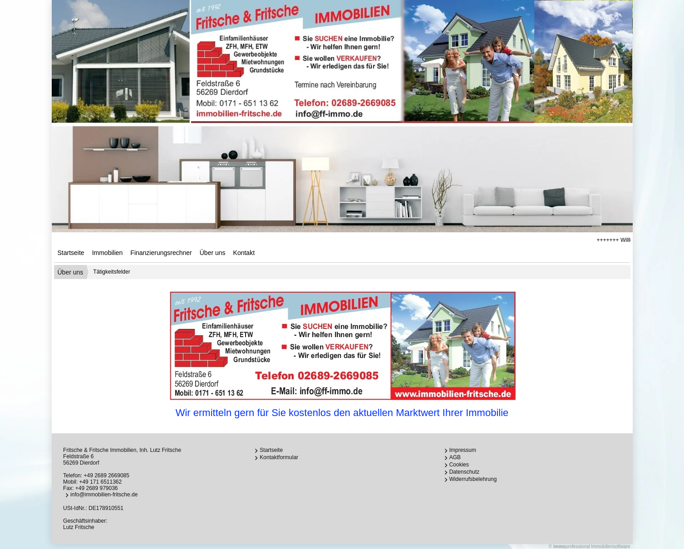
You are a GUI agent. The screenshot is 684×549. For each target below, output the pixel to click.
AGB (455, 457)
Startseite (71, 252)
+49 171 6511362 (100, 482)
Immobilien (107, 252)
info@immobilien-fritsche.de (104, 494)
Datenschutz (464, 472)
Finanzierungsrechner (161, 252)
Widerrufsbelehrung (473, 479)
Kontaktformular (279, 457)
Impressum (462, 450)
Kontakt (244, 252)
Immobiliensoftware (610, 546)
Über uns (213, 252)
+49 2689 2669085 (106, 475)
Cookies (459, 464)
